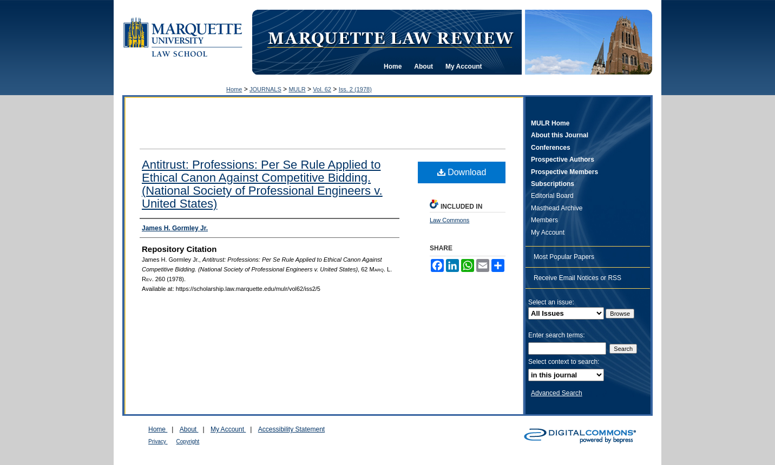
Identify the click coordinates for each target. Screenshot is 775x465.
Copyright (188, 441)
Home (234, 89)
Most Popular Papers (564, 257)
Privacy (158, 441)
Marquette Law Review (390, 37)
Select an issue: (551, 302)
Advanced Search (556, 393)
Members (544, 220)
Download (462, 172)
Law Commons (449, 220)
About (189, 429)
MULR (296, 89)
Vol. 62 (322, 89)
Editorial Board (552, 196)
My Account (547, 232)
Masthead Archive (556, 208)
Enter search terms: (556, 335)
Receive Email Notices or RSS (577, 278)
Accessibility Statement (291, 429)
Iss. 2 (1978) (355, 89)
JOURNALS (265, 89)
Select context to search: (563, 362)
